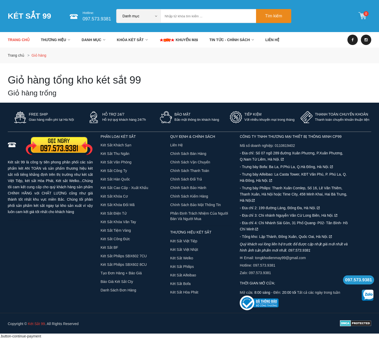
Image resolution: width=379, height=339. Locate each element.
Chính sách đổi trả (186, 179)
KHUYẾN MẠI (178, 40)
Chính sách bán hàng (188, 154)
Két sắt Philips (182, 267)
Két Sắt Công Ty (114, 171)
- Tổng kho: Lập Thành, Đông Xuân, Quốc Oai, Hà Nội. (286, 237)
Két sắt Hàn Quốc (115, 179)
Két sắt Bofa (180, 284)
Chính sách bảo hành (188, 188)
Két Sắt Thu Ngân (115, 154)
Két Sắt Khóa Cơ (114, 196)
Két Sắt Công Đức (115, 239)
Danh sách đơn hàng (118, 290)
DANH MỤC (93, 40)
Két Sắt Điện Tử (114, 213)
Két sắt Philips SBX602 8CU (124, 264)
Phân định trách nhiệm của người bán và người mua (199, 216)
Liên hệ (176, 145)
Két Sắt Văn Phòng (116, 162)
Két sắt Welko (181, 258)
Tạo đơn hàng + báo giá (121, 273)
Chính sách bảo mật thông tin (195, 205)
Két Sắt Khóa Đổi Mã (118, 205)
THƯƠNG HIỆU (55, 40)
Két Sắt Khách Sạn (116, 145)
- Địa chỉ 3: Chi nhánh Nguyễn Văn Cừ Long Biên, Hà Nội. (288, 215)
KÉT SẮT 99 (29, 16)
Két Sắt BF (109, 247)
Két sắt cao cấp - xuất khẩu (124, 188)
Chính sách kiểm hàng (189, 196)
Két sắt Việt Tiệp (183, 241)
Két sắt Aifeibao (183, 275)
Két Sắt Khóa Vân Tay (118, 222)
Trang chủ (19, 40)
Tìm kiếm (273, 16)
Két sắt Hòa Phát (184, 292)
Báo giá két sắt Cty (117, 282)
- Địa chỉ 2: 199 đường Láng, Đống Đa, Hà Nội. (280, 208)
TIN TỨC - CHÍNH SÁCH (231, 40)
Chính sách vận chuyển (190, 162)
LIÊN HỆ (272, 40)
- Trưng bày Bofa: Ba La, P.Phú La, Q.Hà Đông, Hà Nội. (286, 167)
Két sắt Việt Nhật (184, 249)
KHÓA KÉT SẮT (132, 40)
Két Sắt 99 (36, 324)
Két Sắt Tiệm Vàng (116, 230)
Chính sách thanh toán (189, 171)
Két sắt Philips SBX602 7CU (124, 256)
